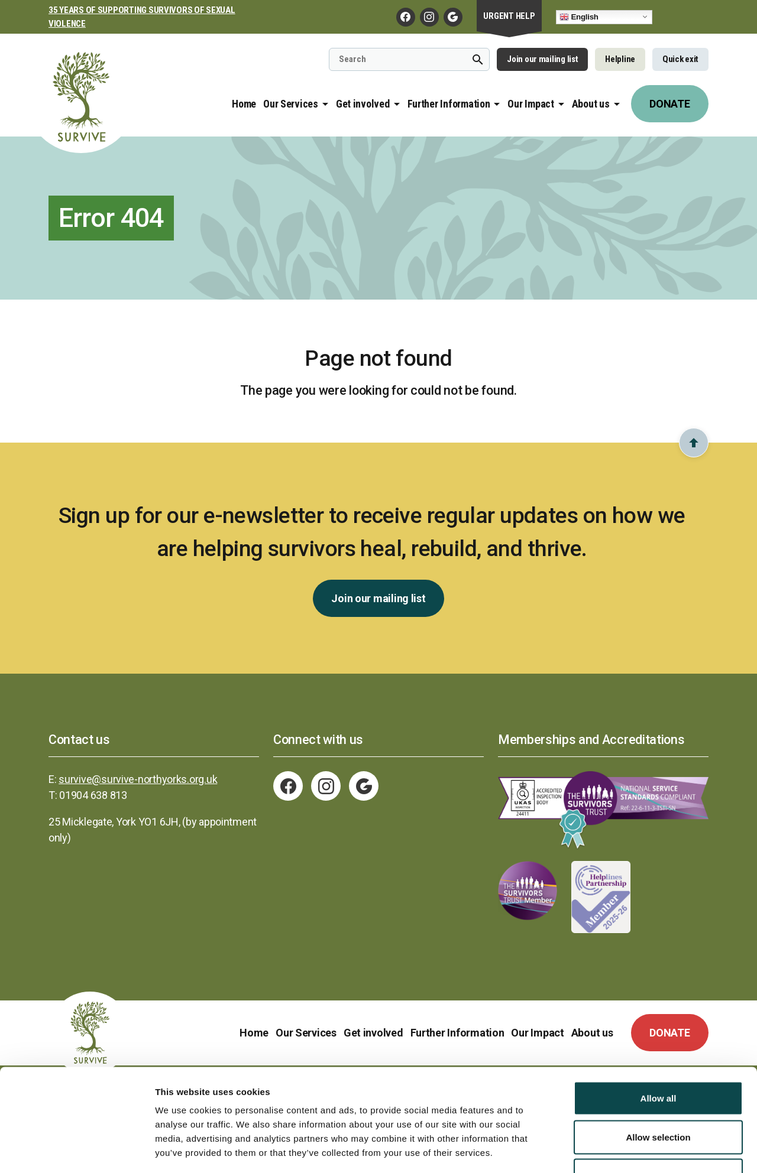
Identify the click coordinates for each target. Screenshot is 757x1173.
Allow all (658, 1018)
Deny (658, 1095)
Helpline (620, 59)
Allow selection (658, 1057)
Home (244, 104)
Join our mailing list (542, 59)
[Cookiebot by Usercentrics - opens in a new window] (76, 1150)
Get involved (363, 104)
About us (591, 104)
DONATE (669, 104)
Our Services (290, 104)
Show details (620, 1150)
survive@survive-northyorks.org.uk (138, 779)
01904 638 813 (93, 795)
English (579, 16)
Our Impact (530, 104)
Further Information (448, 104)
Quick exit (680, 59)
